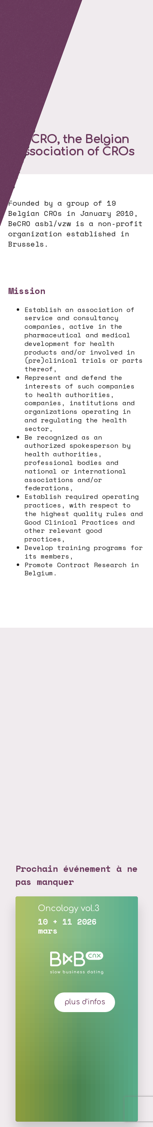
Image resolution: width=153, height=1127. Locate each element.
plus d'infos (84, 1002)
